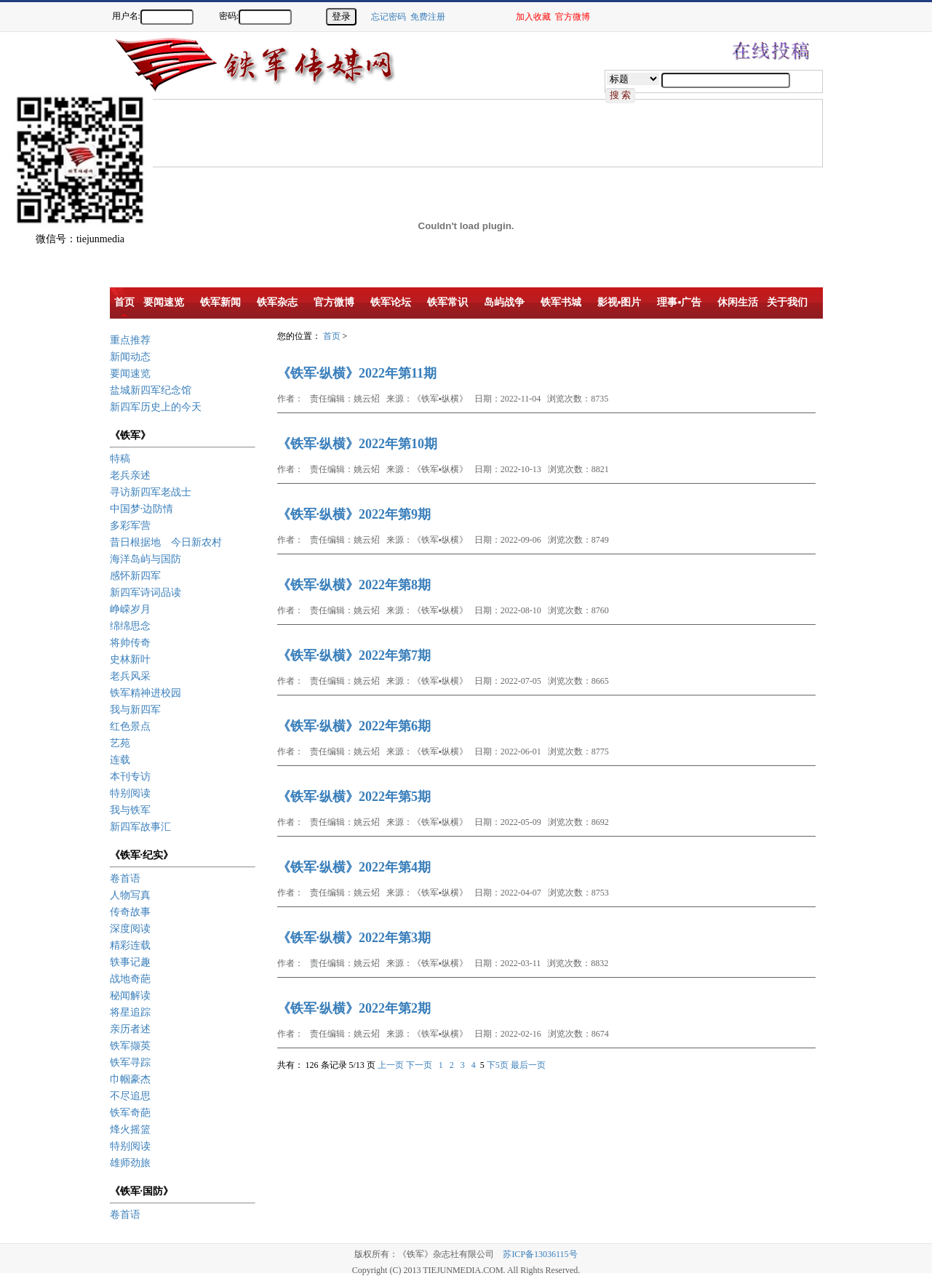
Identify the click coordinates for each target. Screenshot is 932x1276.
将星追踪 (130, 1012)
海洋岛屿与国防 (145, 559)
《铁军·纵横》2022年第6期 (354, 726)
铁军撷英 (130, 1045)
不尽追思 (130, 1095)
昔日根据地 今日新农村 (166, 542)
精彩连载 (130, 945)
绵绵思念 (130, 626)
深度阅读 (130, 928)
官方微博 (572, 17)
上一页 (391, 1065)
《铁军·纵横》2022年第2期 (354, 1008)
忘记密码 (388, 17)
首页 (331, 336)
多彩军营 (130, 525)
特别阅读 (130, 793)
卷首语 (125, 878)
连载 (120, 759)
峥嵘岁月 (130, 609)
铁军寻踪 (130, 1062)
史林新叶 (130, 659)
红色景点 (130, 726)
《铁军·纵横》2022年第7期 (354, 655)
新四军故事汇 (140, 826)
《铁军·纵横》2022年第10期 (357, 443)
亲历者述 (130, 1029)
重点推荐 (130, 340)
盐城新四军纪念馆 (150, 390)
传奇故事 (130, 911)
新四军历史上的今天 (156, 407)
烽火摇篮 (130, 1129)
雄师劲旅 (130, 1162)
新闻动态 (130, 356)
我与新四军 (135, 709)
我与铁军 (130, 810)
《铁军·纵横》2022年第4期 (354, 867)
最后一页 (528, 1065)
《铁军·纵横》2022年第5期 (354, 796)
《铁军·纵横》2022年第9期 (354, 514)
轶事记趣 (130, 962)
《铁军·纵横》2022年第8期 (354, 585)
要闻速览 (130, 373)
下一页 (419, 1065)
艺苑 (120, 743)
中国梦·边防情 (142, 508)
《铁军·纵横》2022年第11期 (357, 373)
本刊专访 (130, 776)
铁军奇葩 (130, 1112)
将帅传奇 (130, 642)
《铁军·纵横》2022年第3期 (354, 937)
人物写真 (130, 895)
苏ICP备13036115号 (540, 1254)
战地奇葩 (130, 978)
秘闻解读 (130, 995)
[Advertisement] (375, 132)
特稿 (120, 458)
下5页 (498, 1065)
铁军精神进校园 (145, 692)
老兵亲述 (130, 475)
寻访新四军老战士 (150, 492)
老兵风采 (130, 676)
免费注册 (427, 17)
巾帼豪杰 (130, 1079)
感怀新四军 (135, 575)
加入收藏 (533, 17)
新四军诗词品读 (145, 592)
